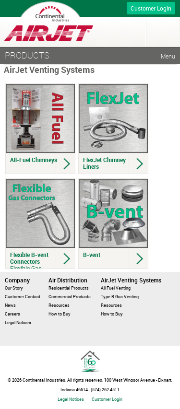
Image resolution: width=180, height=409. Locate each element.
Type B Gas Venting (120, 296)
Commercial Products (69, 296)
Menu (162, 32)
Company (17, 280)
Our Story (14, 288)
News (10, 305)
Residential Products (68, 288)
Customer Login (151, 8)
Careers (12, 314)
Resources (59, 305)
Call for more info (102, 8)
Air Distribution (67, 280)
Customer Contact (22, 296)
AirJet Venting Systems (131, 280)
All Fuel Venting (116, 288)
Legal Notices (18, 322)
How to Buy (59, 314)
